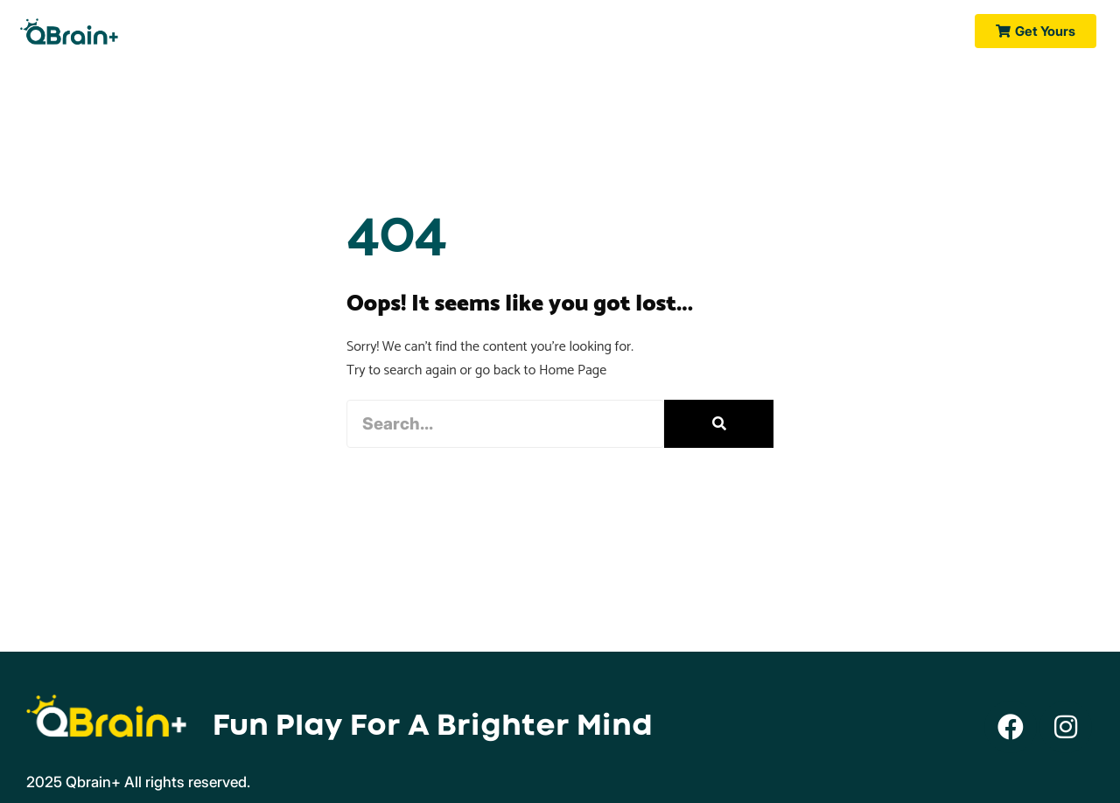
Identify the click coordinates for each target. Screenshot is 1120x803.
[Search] (719, 424)
